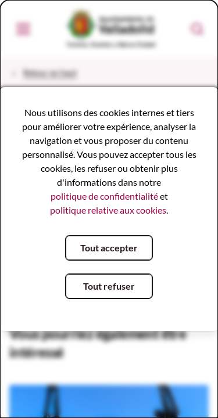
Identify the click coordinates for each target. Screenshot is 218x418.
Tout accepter (109, 247)
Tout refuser (109, 285)
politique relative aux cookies (108, 209)
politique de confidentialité (104, 195)
